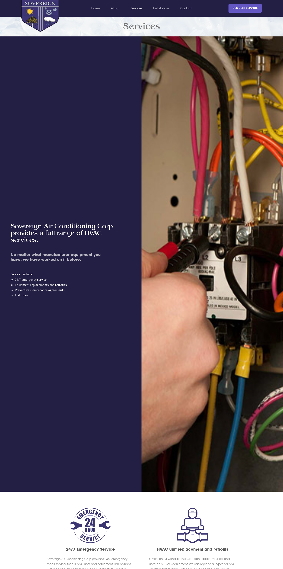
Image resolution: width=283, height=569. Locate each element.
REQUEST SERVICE (245, 8)
